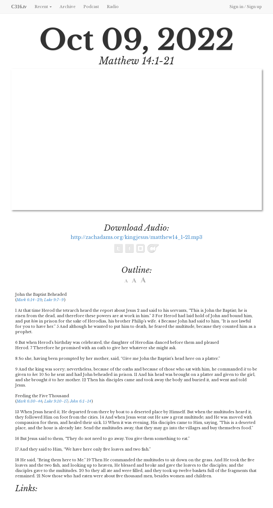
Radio (113, 6)
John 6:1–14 (80, 401)
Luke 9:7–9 (54, 299)
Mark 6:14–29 (29, 299)
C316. (19, 6)
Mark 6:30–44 (29, 401)
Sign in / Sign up (246, 6)
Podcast (91, 6)
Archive (67, 6)
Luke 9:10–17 (56, 401)
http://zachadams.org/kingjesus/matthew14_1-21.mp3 (136, 237)
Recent (43, 6)
